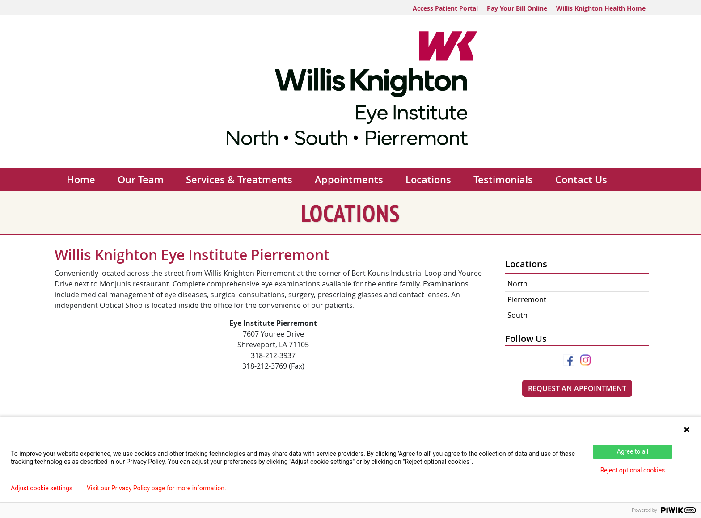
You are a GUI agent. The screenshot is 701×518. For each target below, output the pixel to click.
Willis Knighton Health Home (601, 8)
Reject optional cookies (632, 470)
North (517, 284)
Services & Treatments (239, 179)
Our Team (141, 179)
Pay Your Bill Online (517, 8)
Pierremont (526, 299)
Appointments (349, 179)
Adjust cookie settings (41, 488)
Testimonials (503, 179)
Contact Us (581, 179)
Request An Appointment (577, 388)
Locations (428, 179)
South (517, 315)
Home (81, 179)
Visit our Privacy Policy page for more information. (156, 488)
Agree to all (632, 451)
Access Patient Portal (445, 8)
